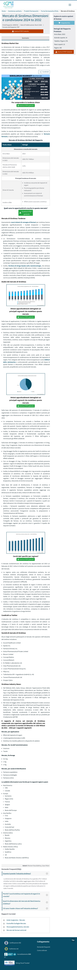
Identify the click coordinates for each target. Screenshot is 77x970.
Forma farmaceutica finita (49, 11)
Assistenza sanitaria (15, 11)
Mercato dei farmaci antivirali (16, 930)
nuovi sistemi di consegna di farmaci (23, 222)
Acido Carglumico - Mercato (16, 920)
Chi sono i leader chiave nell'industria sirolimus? (26, 908)
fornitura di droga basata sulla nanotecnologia (24, 266)
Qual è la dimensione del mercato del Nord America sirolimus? (26, 902)
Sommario (25, 38)
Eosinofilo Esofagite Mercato (16, 923)
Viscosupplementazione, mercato (18, 927)
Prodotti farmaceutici (31, 11)
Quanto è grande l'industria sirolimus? (26, 873)
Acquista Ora (64, 23)
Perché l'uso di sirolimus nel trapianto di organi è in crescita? (26, 895)
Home (4, 11)
